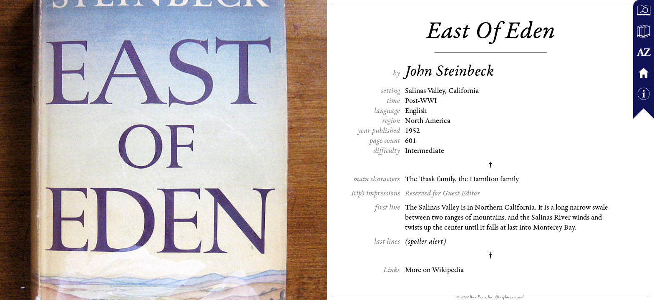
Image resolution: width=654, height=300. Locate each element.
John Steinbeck (449, 71)
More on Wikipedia (434, 270)
